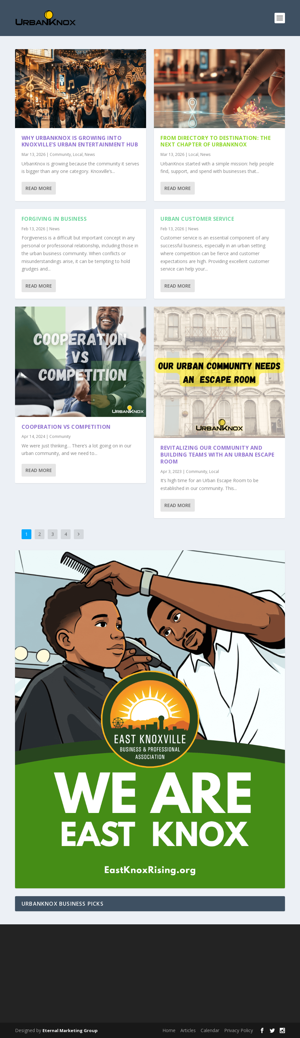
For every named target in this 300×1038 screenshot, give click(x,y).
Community (60, 154)
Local (78, 154)
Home (168, 1030)
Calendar (210, 1030)
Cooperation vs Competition (66, 426)
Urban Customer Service (197, 218)
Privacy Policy (238, 1030)
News (90, 154)
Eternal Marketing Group (70, 1030)
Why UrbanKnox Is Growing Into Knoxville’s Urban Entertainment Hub (80, 141)
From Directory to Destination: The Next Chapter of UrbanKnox (215, 141)
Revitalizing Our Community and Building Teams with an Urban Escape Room (217, 454)
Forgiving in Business (54, 218)
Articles (188, 1030)
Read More (38, 188)
